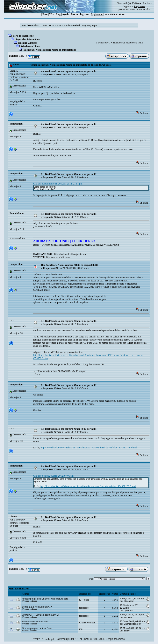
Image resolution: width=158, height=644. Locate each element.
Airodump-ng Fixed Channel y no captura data (45, 598)
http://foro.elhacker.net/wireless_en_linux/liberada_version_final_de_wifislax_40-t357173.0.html (89, 447)
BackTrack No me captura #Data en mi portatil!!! (49, 49)
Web (51, 14)
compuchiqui (16, 123)
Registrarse (97, 14)
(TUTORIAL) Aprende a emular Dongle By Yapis (67, 25)
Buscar (74, 14)
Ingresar (127, 6)
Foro (44, 14)
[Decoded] (129, 601)
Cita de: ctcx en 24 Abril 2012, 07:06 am (53, 475)
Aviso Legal (48, 639)
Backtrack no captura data (35, 621)
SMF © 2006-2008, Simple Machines (104, 639)
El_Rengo (84, 599)
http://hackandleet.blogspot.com (70, 254)
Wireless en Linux (30, 46)
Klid (81, 629)
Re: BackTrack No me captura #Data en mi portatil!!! (69, 71)
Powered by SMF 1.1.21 (69, 639)
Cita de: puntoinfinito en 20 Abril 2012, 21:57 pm (57, 183)
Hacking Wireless (27, 42)
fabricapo (83, 608)
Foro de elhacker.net (23, 35)
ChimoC (13, 70)
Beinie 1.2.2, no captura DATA (37, 607)
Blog (58, 14)
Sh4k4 (127, 630)
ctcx (11, 320)
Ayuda (65, 14)
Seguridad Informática (27, 39)
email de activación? (140, 9)
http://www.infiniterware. (58, 257)
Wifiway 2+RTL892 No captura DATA (40, 615)
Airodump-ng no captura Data (36, 628)
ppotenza (128, 610)
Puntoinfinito (16, 213)
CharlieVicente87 (87, 622)
